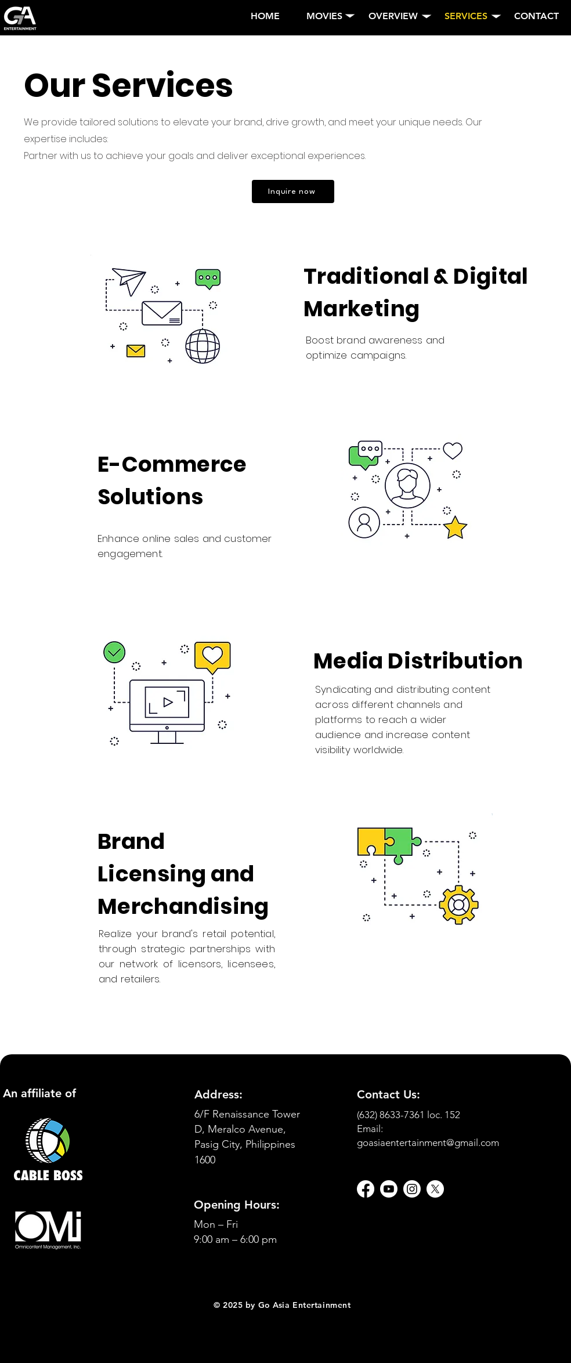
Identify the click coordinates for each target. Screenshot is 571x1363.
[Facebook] (365, 1189)
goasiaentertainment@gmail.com (428, 1142)
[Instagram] (412, 1189)
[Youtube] (388, 1189)
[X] (435, 1189)
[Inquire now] (293, 191)
